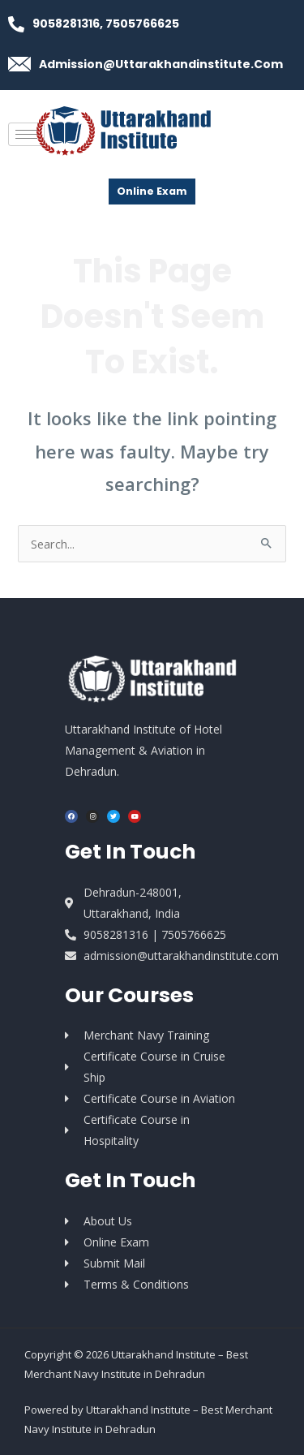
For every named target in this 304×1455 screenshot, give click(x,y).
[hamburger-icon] (26, 134)
